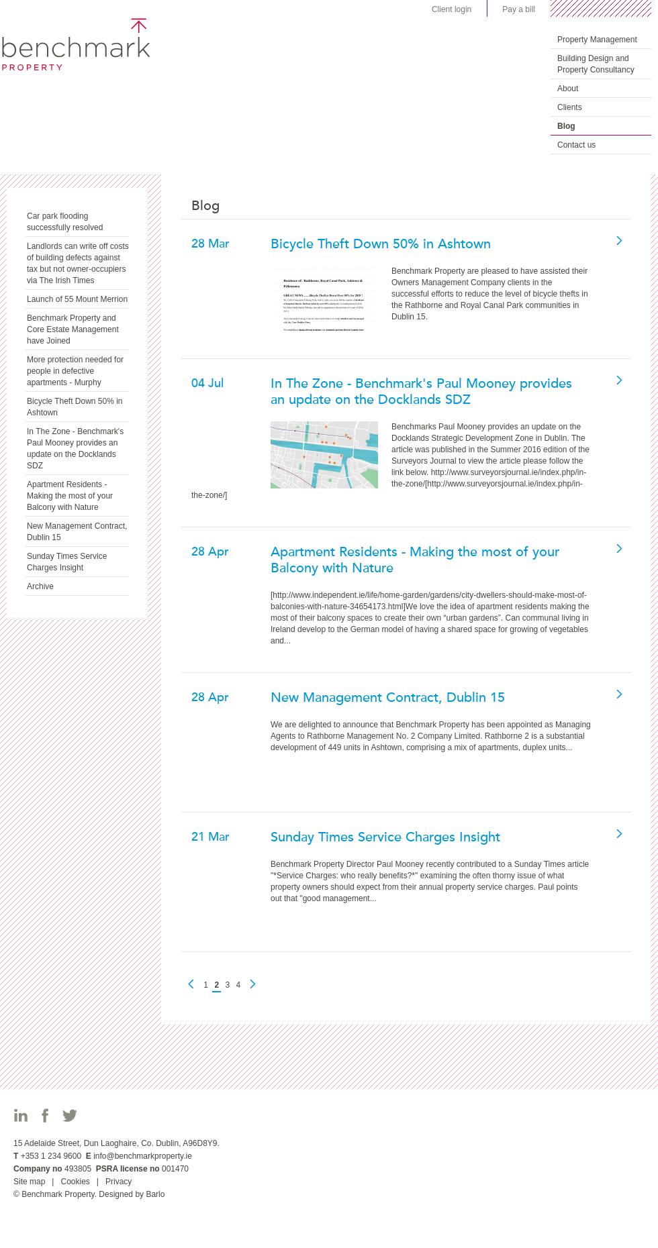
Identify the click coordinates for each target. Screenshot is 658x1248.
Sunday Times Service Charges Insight (67, 562)
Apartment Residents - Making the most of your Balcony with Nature (70, 496)
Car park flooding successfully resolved (65, 221)
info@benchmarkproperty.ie (142, 1156)
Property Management (597, 39)
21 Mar (210, 836)
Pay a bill (518, 9)
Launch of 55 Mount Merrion (77, 299)
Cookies (74, 1181)
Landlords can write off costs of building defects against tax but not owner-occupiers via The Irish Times (78, 263)
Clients (569, 107)
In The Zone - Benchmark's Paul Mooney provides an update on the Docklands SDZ (75, 448)
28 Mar (210, 243)
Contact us (576, 145)
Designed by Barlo (131, 1194)
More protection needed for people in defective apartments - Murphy (75, 371)
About (567, 88)
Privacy (118, 1181)
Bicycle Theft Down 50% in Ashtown (75, 407)
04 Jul (207, 383)
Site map (29, 1181)
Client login (451, 9)
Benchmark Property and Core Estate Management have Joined (73, 329)
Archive (40, 586)
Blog (566, 126)
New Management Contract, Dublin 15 (77, 531)
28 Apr (210, 551)
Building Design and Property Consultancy (595, 64)
